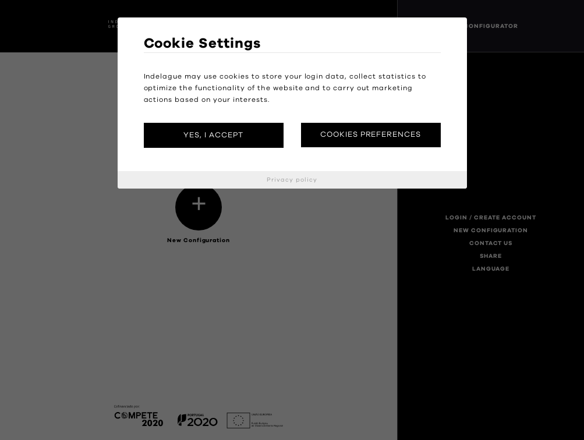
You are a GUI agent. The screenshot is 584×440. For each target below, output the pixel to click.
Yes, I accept (213, 135)
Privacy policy (292, 180)
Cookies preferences (371, 135)
